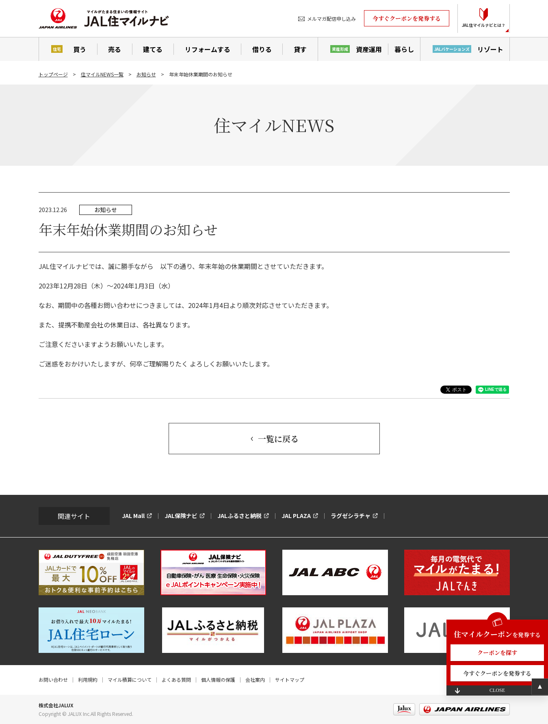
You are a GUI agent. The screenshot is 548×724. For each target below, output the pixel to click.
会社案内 (255, 679)
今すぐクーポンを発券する (407, 18)
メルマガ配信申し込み (331, 18)
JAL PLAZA (296, 516)
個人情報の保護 (218, 679)
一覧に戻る (278, 438)
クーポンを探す (497, 652)
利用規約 (87, 679)
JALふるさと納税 (239, 516)
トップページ (53, 74)
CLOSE (497, 690)
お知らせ (146, 74)
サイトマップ (289, 679)
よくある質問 (176, 679)
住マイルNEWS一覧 (102, 74)
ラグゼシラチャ (350, 516)
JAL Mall (133, 516)
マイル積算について (130, 679)
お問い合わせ (53, 679)
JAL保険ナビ (181, 516)
